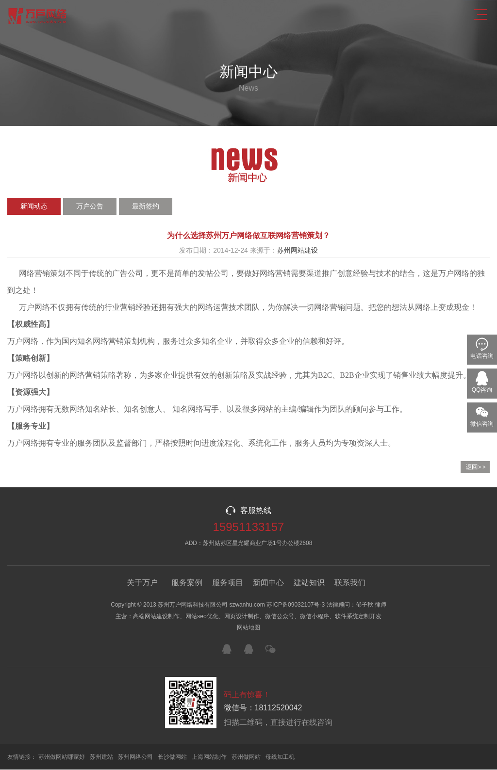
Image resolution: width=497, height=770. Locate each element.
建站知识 (309, 582)
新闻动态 (34, 206)
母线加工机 (280, 757)
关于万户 (142, 582)
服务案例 (186, 582)
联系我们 (349, 582)
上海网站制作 (209, 757)
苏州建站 (101, 757)
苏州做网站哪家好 (61, 757)
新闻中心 (268, 582)
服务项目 (227, 582)
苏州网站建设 (297, 250)
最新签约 (145, 206)
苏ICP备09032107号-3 (295, 604)
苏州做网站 (246, 757)
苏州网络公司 (135, 757)
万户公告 (89, 206)
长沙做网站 (172, 757)
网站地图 (248, 628)
